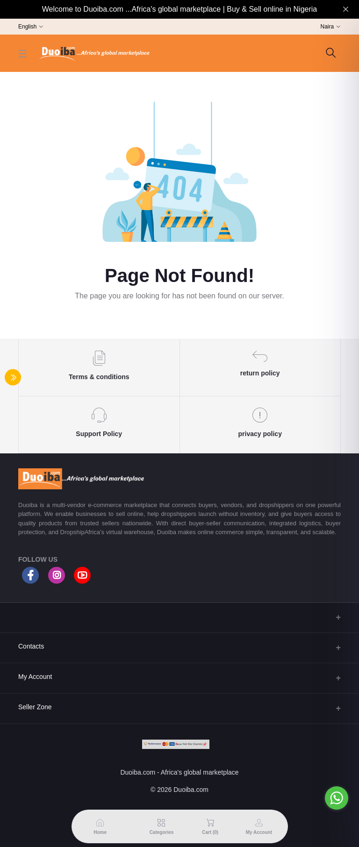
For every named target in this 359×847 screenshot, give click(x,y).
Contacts (31, 646)
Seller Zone (35, 707)
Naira (327, 26)
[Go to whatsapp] (336, 798)
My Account (35, 676)
